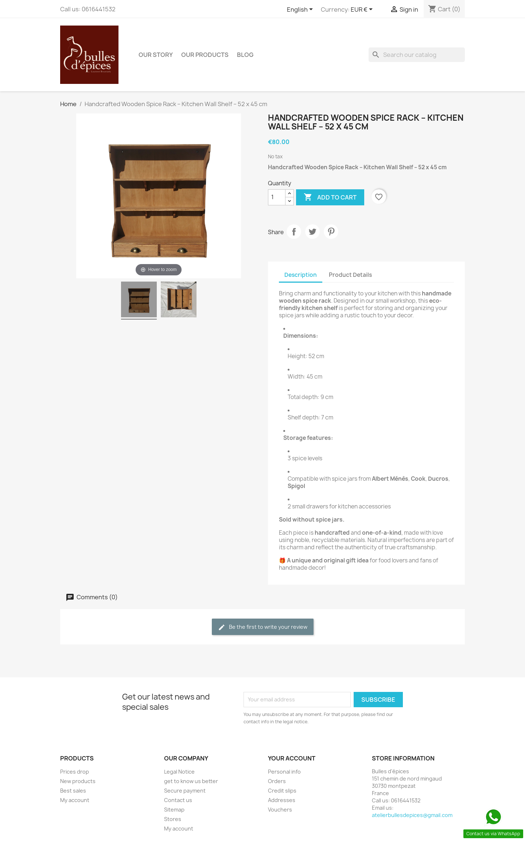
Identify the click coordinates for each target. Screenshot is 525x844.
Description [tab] (300, 275)
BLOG (245, 55)
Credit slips (282, 790)
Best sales (73, 790)
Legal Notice (179, 771)
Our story (156, 55)
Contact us (178, 800)
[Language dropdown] (301, 9)
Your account (291, 758)
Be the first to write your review (262, 627)
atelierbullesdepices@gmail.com (412, 815)
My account (74, 800)
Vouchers (280, 809)
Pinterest (331, 231)
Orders (277, 781)
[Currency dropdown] (363, 9)
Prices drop (74, 771)
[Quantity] (276, 197)
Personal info (284, 771)
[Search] (417, 54)
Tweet (312, 231)
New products (78, 781)
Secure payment (185, 790)
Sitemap (174, 809)
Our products (205, 55)
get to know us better (191, 781)
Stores (172, 819)
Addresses (281, 800)
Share (294, 231)
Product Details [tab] (350, 275)
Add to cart (330, 197)
